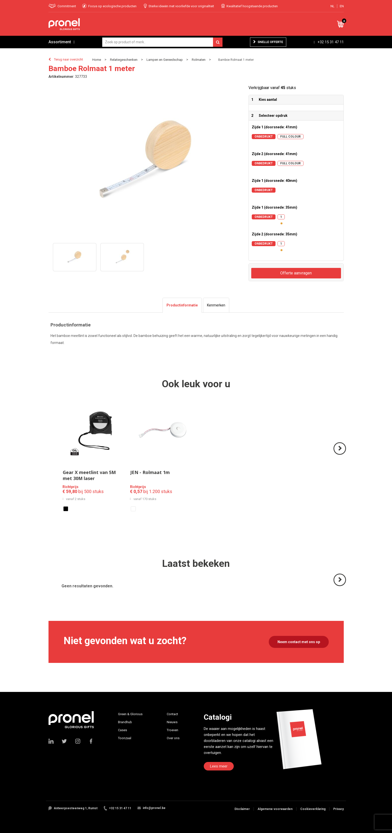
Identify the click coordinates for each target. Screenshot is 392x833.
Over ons (173, 738)
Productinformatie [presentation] (182, 305)
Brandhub (125, 722)
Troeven (172, 730)
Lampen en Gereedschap (164, 59)
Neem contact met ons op (299, 642)
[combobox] (162, 42)
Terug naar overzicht (68, 59)
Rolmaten (199, 59)
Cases (122, 730)
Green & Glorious (130, 714)
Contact (172, 714)
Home (96, 59)
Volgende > (340, 454)
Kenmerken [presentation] (216, 305)
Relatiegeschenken (124, 59)
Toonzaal (124, 738)
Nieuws (172, 722)
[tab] (182, 305)
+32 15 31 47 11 (331, 42)
